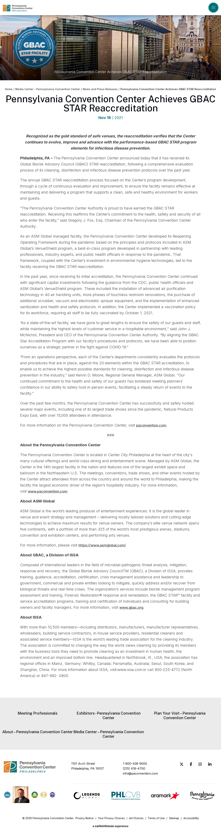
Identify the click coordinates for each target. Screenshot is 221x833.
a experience (110, 826)
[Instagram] (200, 764)
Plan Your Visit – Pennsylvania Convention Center (179, 715)
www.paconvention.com (50, 491)
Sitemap (174, 818)
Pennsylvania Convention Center (18, 8)
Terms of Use (156, 818)
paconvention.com (153, 425)
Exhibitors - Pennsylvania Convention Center (109, 715)
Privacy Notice (84, 818)
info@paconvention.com (140, 773)
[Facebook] (191, 764)
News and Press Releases (100, 89)
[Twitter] (181, 764)
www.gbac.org (132, 607)
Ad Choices (136, 818)
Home (9, 89)
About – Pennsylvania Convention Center (37, 732)
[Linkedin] (210, 764)
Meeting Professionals (37, 713)
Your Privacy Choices (111, 818)
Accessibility (191, 818)
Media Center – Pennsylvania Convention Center (47, 89)
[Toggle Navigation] (213, 7)
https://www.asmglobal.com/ (104, 545)
